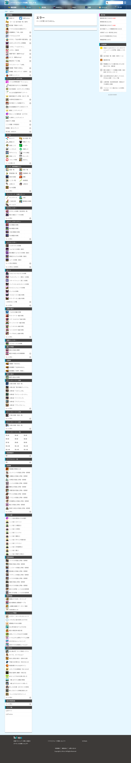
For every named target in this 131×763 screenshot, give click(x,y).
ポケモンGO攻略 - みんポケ (21, 743)
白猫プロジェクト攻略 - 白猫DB (22, 741)
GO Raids (84, 741)
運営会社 (64, 748)
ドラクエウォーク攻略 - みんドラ (23, 2)
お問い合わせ (72, 748)
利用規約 (57, 748)
